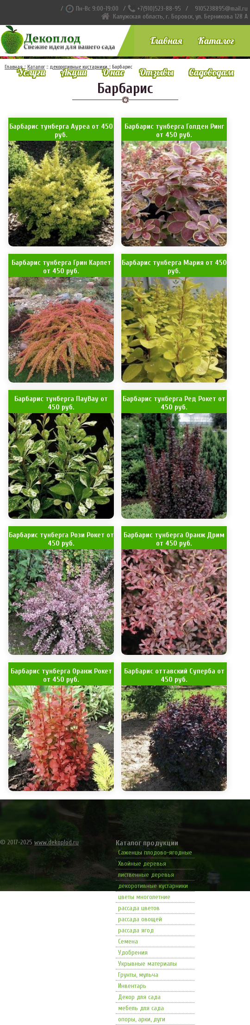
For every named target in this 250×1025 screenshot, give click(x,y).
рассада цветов (139, 908)
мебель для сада (141, 1008)
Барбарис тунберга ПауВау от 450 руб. (61, 403)
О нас (113, 72)
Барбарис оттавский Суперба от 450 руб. (174, 675)
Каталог (216, 40)
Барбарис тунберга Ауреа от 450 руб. (61, 130)
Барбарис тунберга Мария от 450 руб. (174, 266)
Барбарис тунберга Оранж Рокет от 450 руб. (61, 675)
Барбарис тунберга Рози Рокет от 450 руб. (61, 539)
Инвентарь (132, 986)
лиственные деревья (146, 875)
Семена (128, 941)
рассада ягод (136, 930)
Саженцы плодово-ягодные (155, 852)
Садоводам (211, 72)
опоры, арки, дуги (141, 1019)
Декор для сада (139, 997)
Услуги (31, 72)
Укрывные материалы (147, 964)
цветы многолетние (144, 897)
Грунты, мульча (138, 975)
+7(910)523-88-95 (159, 9)
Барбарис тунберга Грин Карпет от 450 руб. (61, 266)
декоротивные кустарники (153, 886)
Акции (74, 72)
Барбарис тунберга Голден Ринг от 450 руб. (174, 130)
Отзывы (156, 72)
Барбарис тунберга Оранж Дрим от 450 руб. (174, 539)
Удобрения (133, 952)
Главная (166, 40)
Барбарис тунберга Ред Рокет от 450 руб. (174, 403)
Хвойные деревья (142, 864)
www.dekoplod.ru (56, 842)
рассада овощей (140, 919)
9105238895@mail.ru (221, 9)
